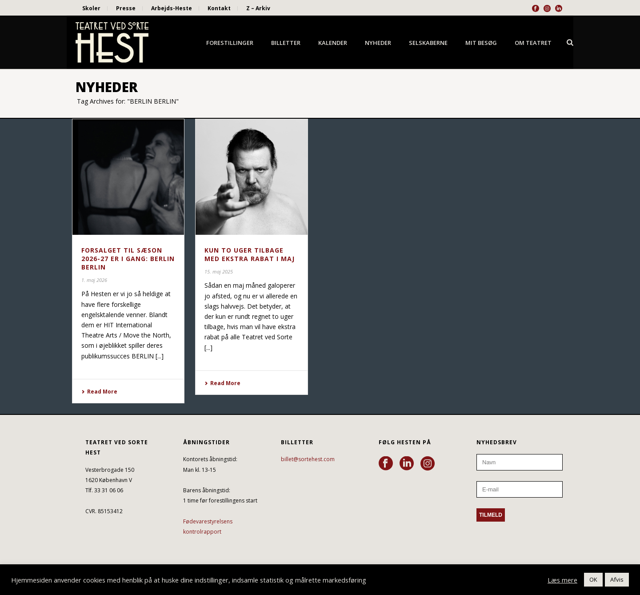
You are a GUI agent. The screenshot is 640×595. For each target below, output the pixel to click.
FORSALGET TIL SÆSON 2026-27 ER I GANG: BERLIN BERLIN (128, 258)
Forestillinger (229, 43)
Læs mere (562, 580)
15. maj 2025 (218, 271)
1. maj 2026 (94, 280)
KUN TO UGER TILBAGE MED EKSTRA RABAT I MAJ (249, 254)
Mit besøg (481, 43)
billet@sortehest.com (308, 459)
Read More (99, 391)
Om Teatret (533, 43)
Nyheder (378, 43)
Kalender (332, 43)
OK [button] (593, 579)
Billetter (285, 43)
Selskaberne (428, 43)
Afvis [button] (617, 579)
